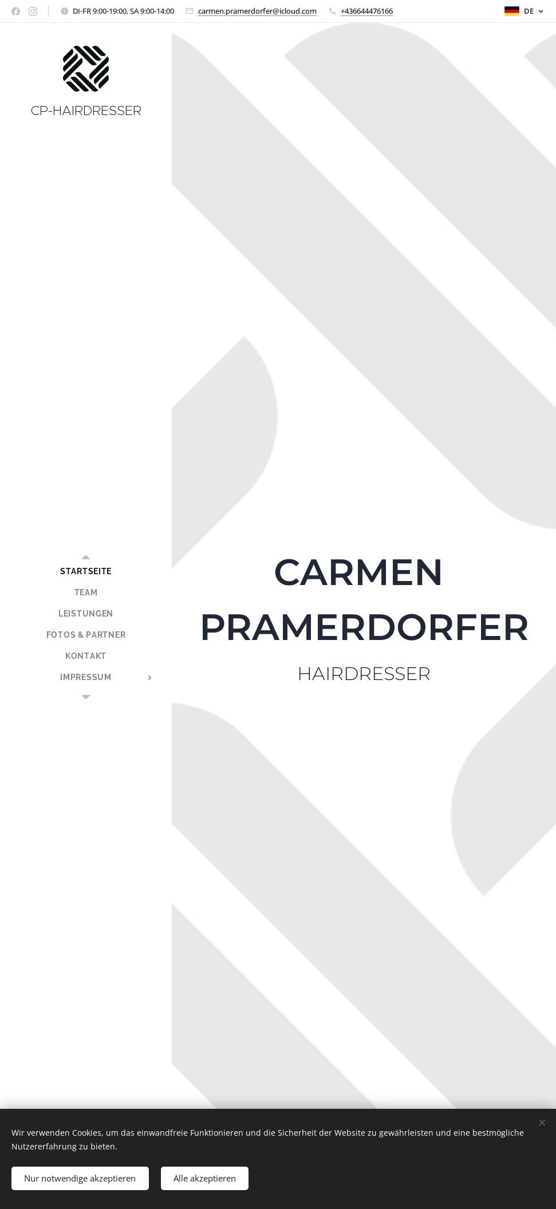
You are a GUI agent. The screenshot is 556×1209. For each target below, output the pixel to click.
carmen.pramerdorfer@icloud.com (257, 11)
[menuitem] (85, 571)
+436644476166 (367, 11)
